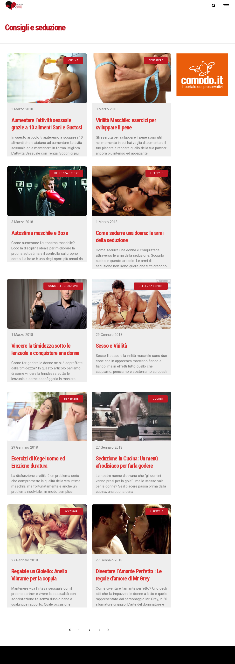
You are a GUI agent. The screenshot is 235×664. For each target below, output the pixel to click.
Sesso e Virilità (111, 345)
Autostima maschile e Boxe (39, 233)
